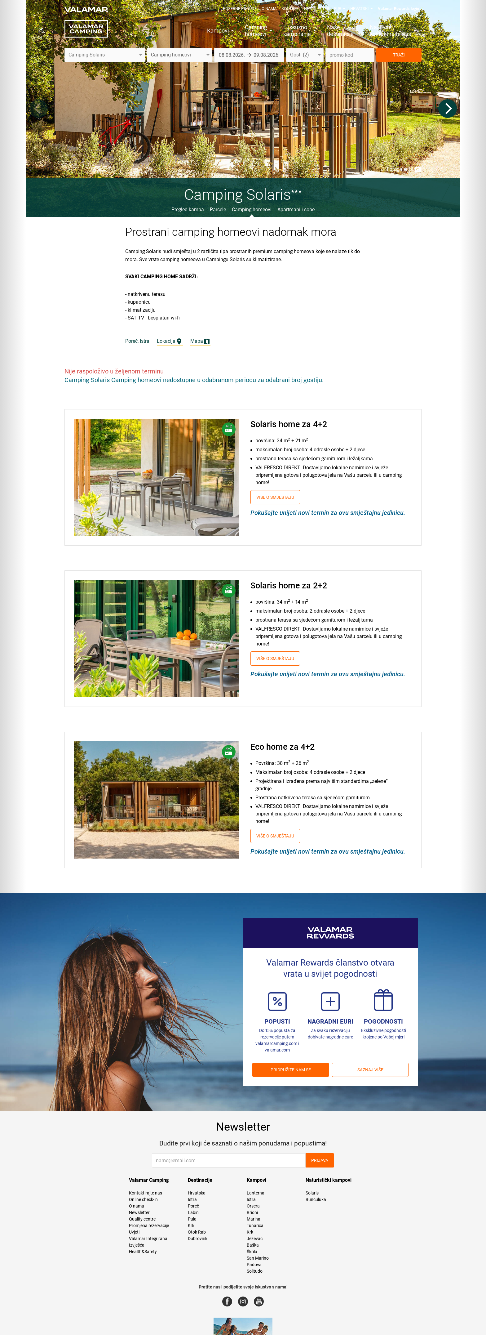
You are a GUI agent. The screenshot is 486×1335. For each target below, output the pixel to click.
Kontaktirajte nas (145, 1192)
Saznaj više (370, 1069)
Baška (253, 1245)
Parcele (218, 209)
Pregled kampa (187, 209)
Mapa (200, 341)
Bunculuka (316, 1199)
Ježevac (255, 1238)
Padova (254, 1264)
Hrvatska (196, 1192)
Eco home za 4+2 (282, 747)
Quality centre (142, 1219)
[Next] (447, 108)
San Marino (258, 1258)
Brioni (252, 1212)
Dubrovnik (197, 1238)
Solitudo (255, 1271)
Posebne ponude (240, 8)
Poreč (193, 1205)
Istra (192, 1199)
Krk (191, 1225)
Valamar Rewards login (398, 8)
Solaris (312, 1192)
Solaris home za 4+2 (288, 424)
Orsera (253, 1205)
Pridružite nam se (291, 1069)
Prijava (319, 1160)
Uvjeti (134, 1232)
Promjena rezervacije (149, 1225)
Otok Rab (197, 1232)
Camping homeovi (252, 209)
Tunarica (255, 1225)
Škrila (252, 1251)
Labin (193, 1212)
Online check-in (143, 1199)
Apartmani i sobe (296, 209)
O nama (269, 8)
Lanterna (255, 1192)
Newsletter (316, 8)
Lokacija (170, 341)
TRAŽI (399, 54)
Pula (192, 1219)
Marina (253, 1219)
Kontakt (290, 8)
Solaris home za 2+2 (288, 586)
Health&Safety (143, 1251)
